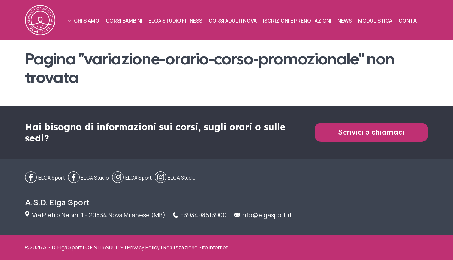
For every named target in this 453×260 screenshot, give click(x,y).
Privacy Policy (143, 247)
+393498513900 (203, 215)
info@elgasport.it (266, 215)
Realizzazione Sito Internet (195, 247)
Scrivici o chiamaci (371, 132)
